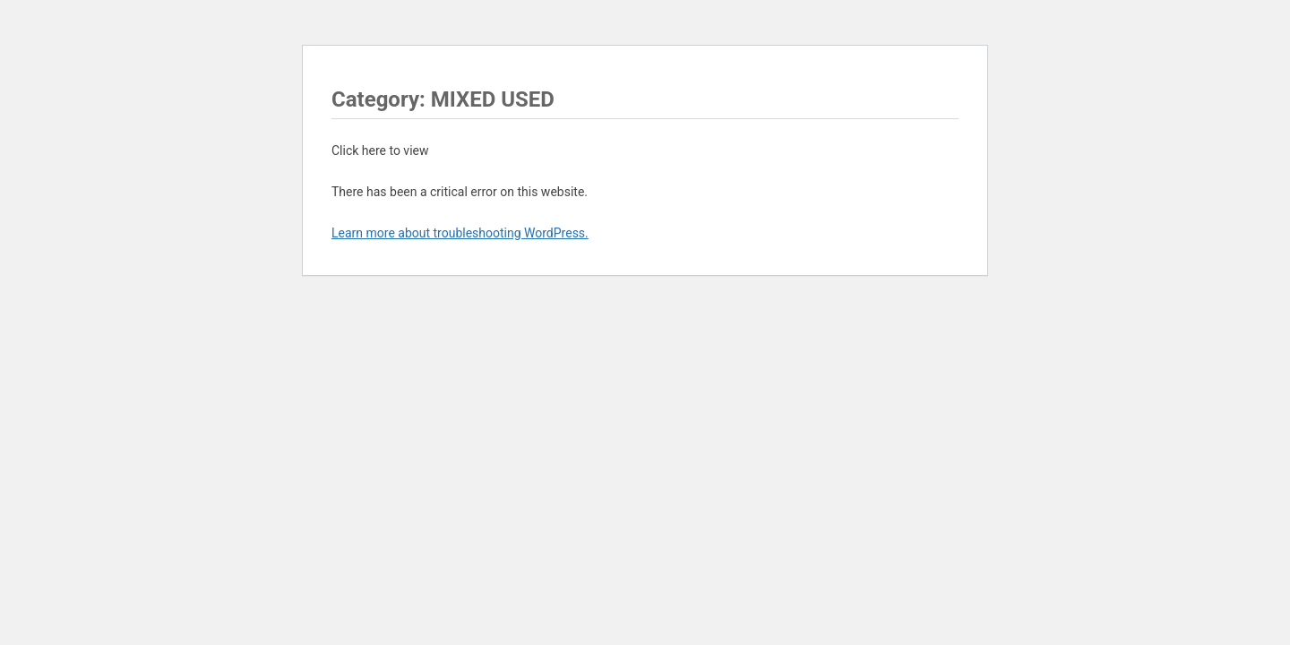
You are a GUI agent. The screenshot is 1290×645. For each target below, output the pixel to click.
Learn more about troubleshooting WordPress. (460, 233)
